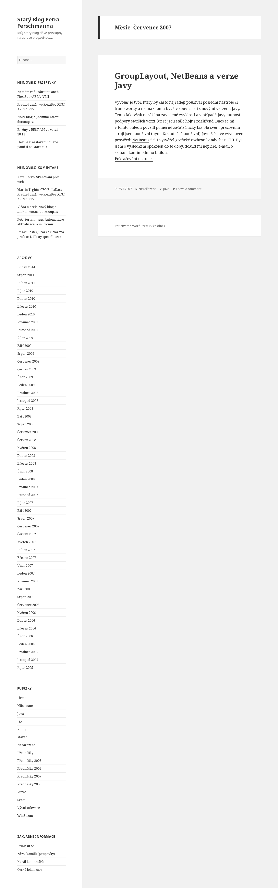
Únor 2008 (25, 471)
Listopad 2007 (27, 495)
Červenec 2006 (28, 605)
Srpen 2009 (25, 353)
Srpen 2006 (25, 597)
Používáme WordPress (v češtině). (140, 226)
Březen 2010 (26, 306)
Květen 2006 (26, 612)
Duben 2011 (26, 283)
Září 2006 (24, 589)
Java (20, 713)
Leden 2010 (26, 314)
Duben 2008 (26, 455)
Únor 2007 (25, 565)
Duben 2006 (26, 620)
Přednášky (25, 753)
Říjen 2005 (25, 667)
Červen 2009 (26, 369)
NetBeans (140, 140)
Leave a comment (188, 189)
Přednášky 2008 (29, 784)
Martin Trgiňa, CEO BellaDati (39, 189)
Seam (21, 800)
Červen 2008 (26, 440)
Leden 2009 (26, 385)
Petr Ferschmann (30, 219)
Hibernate (25, 705)
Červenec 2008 (28, 432)
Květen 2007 (26, 542)
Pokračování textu (134, 158)
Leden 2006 (26, 644)
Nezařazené (26, 745)
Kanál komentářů (30, 862)
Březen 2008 (26, 463)
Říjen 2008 (25, 408)
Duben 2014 (26, 267)
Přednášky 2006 (29, 768)
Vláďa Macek (27, 207)
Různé (22, 792)
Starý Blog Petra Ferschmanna (38, 22)
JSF (19, 721)
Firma (21, 698)
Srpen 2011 (25, 275)
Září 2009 (24, 346)
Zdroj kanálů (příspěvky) (36, 854)
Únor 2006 (25, 636)
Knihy (21, 729)
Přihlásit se (25, 846)
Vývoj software (28, 808)
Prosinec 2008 (27, 393)
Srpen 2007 (25, 518)
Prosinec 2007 (27, 487)
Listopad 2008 (27, 400)
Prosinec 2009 (27, 322)
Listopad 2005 (27, 660)
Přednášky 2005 (29, 760)
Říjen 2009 (25, 338)
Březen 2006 (26, 628)
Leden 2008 (26, 479)
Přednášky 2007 (29, 776)
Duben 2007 (26, 550)
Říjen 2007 (25, 503)
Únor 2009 (25, 377)
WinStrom (25, 815)
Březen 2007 (26, 557)
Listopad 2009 (27, 330)
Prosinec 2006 (27, 581)
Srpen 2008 (25, 424)
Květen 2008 (26, 448)
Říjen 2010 (25, 291)
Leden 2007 (26, 573)
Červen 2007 (26, 534)
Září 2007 (24, 510)
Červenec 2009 (28, 361)
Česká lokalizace (29, 869)
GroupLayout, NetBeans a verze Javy (176, 80)
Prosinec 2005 (27, 652)
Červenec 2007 (28, 526)
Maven (22, 737)
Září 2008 (24, 416)
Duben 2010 (26, 298)
